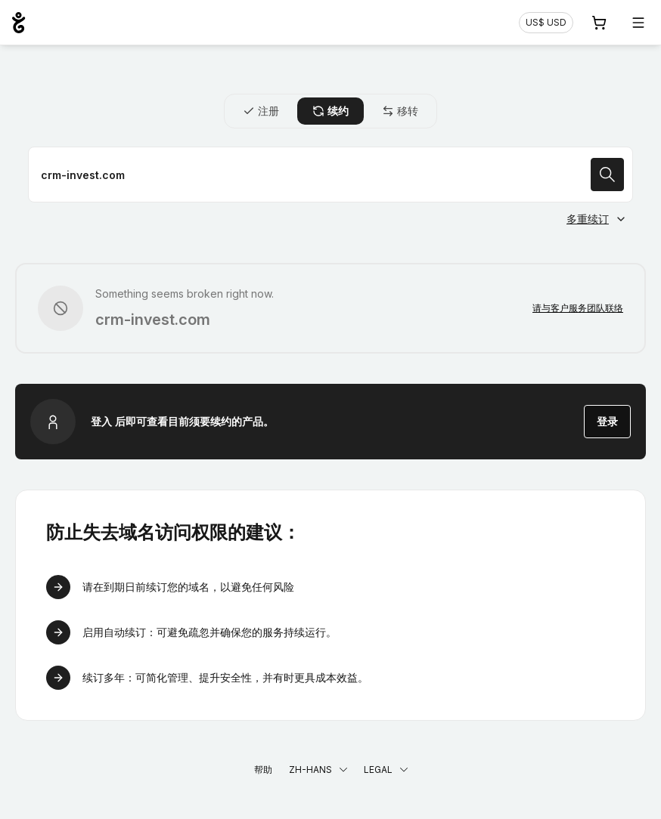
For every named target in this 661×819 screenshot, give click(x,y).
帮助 (263, 769)
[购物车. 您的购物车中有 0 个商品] (599, 22)
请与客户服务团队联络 (577, 308)
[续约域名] (330, 174)
